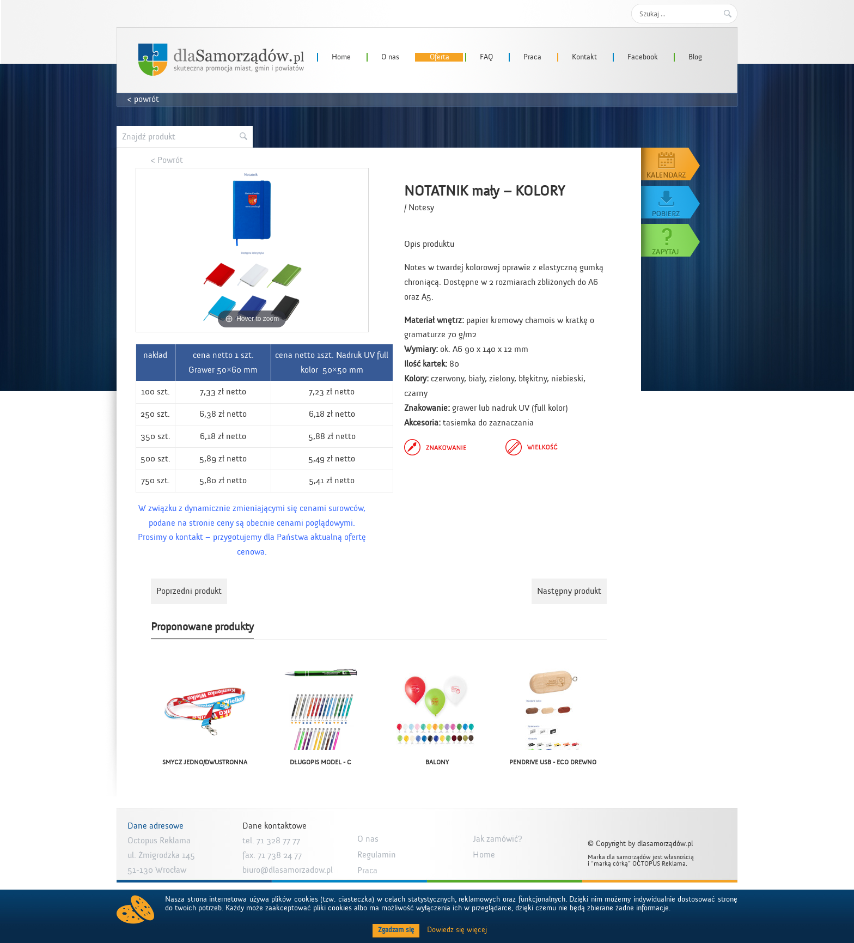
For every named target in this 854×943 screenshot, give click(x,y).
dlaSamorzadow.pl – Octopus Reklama (221, 60)
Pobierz (671, 202)
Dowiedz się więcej (457, 930)
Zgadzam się (396, 930)
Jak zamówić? (497, 839)
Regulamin (376, 855)
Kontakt (584, 57)
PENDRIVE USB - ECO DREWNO (552, 762)
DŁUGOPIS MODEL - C (320, 762)
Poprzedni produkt (189, 591)
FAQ (486, 57)
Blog (695, 57)
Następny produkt (569, 591)
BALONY (437, 762)
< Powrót (167, 160)
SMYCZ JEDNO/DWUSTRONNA (204, 762)
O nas (390, 57)
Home (341, 57)
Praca (532, 57)
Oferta (439, 57)
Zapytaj (671, 240)
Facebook (642, 57)
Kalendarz (671, 164)
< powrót (143, 99)
